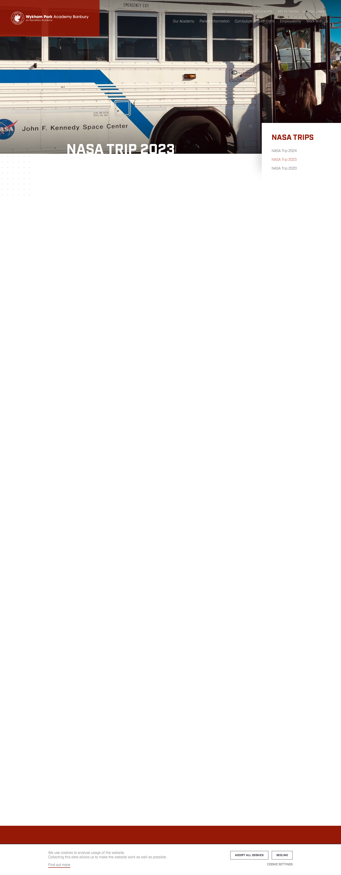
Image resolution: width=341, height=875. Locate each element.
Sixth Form (266, 21)
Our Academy (183, 21)
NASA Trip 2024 (284, 151)
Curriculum (243, 21)
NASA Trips (293, 138)
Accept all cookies (249, 855)
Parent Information (215, 21)
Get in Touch (288, 12)
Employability (290, 21)
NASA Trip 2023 (284, 159)
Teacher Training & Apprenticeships (241, 12)
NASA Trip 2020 (284, 168)
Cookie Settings (280, 864)
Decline (282, 855)
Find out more (59, 865)
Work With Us (317, 21)
